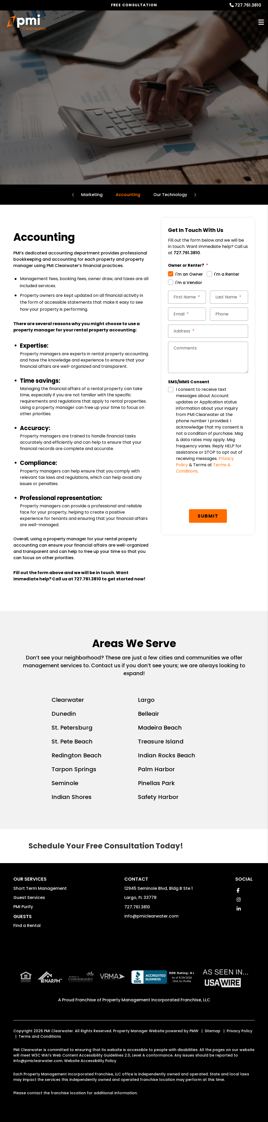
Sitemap (212, 1031)
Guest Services (29, 898)
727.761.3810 (248, 5)
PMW (193, 1031)
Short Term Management (40, 888)
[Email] (187, 314)
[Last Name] (229, 297)
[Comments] (208, 357)
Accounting (128, 195)
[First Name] (187, 297)
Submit (208, 516)
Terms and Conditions (40, 1036)
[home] (26, 22)
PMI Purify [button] (23, 907)
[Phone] (229, 314)
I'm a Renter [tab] (226, 274)
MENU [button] (261, 22)
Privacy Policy (239, 1031)
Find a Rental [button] (27, 926)
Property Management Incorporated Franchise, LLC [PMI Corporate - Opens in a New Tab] (156, 1000)
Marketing (92, 195)
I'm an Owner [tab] (189, 274)
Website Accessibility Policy (90, 1060)
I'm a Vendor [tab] (188, 283)
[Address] (208, 331)
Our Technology (170, 195)
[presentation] (208, 492)
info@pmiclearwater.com (151, 916)
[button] (238, 890)
